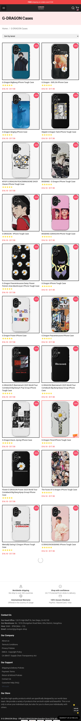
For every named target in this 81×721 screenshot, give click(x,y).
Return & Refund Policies (12, 675)
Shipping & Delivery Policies (13, 668)
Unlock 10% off (76, 709)
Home (5, 28)
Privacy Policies (8, 648)
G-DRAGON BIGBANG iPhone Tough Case (59, 544)
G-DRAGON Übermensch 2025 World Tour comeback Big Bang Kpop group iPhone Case (59, 388)
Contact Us (6, 679)
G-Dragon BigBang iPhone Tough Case (18, 82)
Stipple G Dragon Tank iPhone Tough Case (59, 132)
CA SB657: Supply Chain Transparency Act (19, 656)
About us (5, 641)
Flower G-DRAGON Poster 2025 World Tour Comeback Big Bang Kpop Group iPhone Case (19, 492)
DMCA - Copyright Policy (12, 652)
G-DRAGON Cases (19, 28)
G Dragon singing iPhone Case (14, 132)
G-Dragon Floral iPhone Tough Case (56, 440)
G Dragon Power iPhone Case (14, 336)
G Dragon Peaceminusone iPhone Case (58, 336)
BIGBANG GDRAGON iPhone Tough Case (58, 234)
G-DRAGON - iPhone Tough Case (15, 234)
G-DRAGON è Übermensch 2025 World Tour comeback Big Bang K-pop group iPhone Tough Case (20, 388)
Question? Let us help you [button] (68, 718)
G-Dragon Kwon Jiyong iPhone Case (17, 440)
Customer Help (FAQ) (10, 683)
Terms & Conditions (10, 644)
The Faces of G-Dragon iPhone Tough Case (59, 490)
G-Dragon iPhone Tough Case (54, 283)
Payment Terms (8, 671)
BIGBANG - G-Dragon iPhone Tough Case (58, 181)
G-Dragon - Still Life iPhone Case (55, 82)
